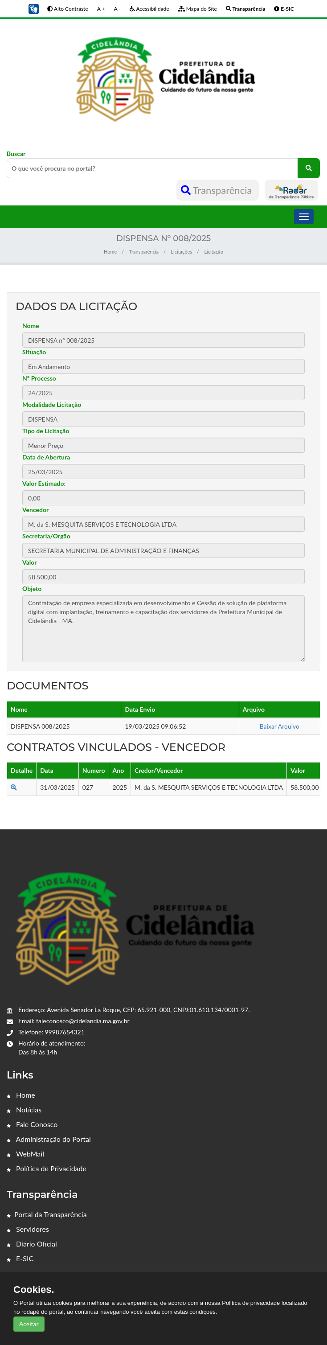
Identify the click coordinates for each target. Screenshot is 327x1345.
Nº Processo (39, 378)
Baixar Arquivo (279, 726)
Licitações (181, 251)
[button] (33, 8)
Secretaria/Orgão (46, 536)
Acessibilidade (149, 8)
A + (101, 8)
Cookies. (33, 1289)
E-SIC (20, 1258)
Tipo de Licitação (45, 431)
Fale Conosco (32, 1124)
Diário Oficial (32, 1243)
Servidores (28, 1229)
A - (117, 8)
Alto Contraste (67, 8)
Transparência (217, 190)
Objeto (31, 588)
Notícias (24, 1109)
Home (110, 251)
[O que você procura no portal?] (309, 168)
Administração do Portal (49, 1139)
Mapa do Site (197, 8)
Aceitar (29, 1324)
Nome (30, 325)
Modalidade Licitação (51, 404)
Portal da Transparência (47, 1214)
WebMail (25, 1153)
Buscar (163, 164)
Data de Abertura (46, 457)
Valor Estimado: (43, 483)
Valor (29, 562)
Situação (34, 352)
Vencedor (35, 509)
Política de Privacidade (46, 1168)
